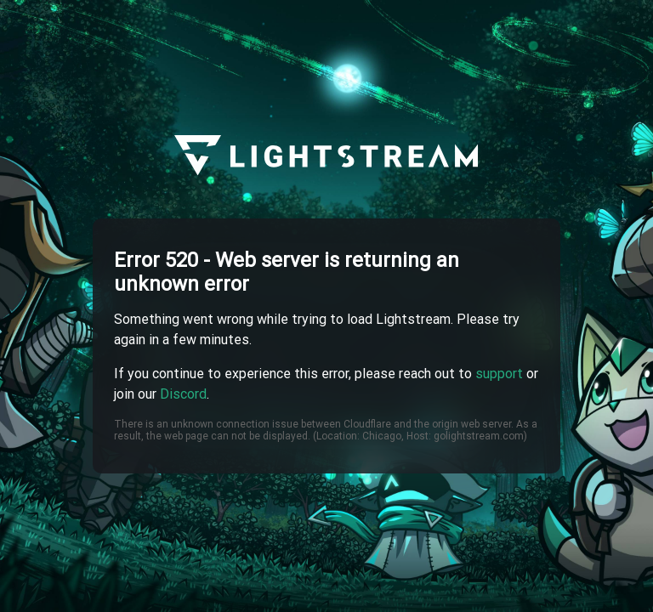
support (499, 374)
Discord (183, 394)
